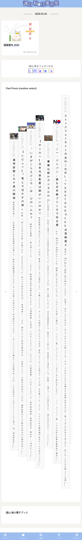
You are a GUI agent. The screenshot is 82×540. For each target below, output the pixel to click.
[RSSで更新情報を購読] (51, 71)
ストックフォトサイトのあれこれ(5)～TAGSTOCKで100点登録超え (65, 180)
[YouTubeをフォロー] (41, 71)
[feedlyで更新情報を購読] (46, 71)
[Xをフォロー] (30, 71)
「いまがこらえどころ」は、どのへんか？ (31, 183)
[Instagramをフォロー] (36, 71)
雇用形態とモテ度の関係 (14, 179)
